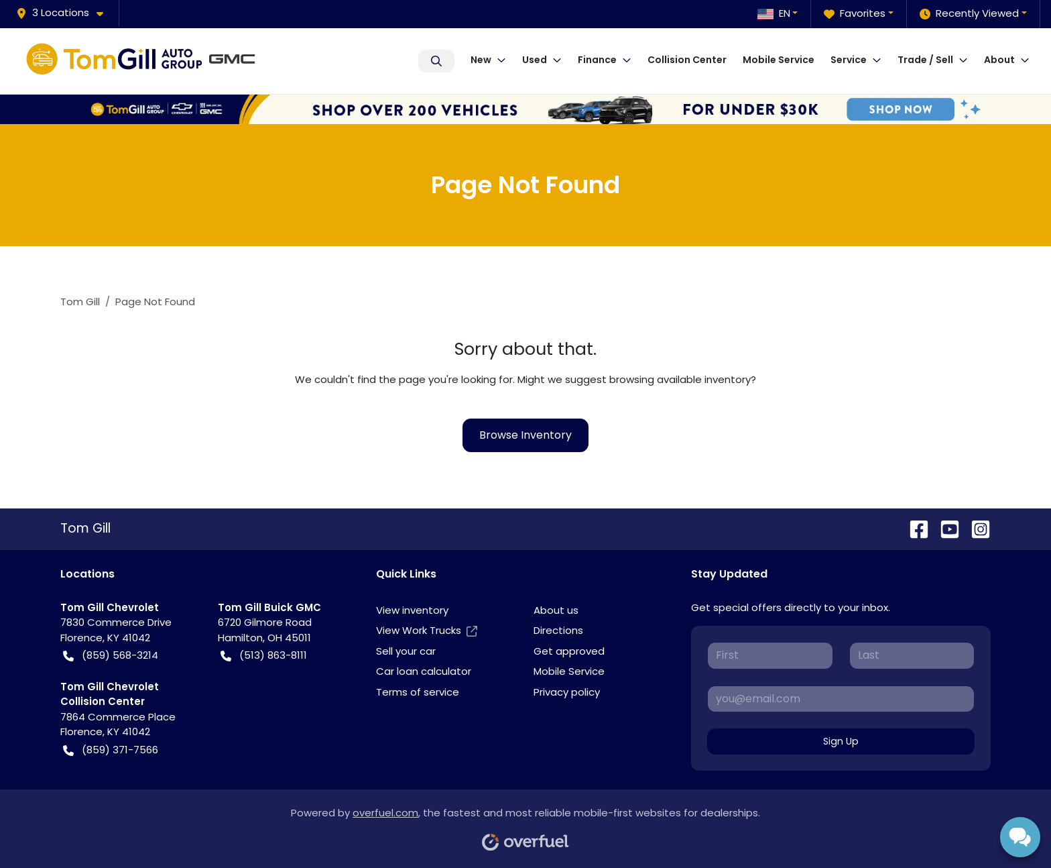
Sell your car (406, 651)
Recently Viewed (969, 13)
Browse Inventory (525, 435)
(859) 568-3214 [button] (110, 655)
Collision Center (687, 59)
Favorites (854, 13)
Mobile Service (778, 59)
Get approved (569, 651)
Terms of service (417, 692)
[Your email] (841, 699)
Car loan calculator (423, 671)
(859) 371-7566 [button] (110, 750)
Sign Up (841, 741)
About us (556, 610)
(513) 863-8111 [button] (264, 655)
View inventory (412, 610)
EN (773, 13)
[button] (65, 13)
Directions (558, 630)
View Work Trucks (426, 631)
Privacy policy (567, 692)
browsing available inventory (680, 379)
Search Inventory (436, 61)
